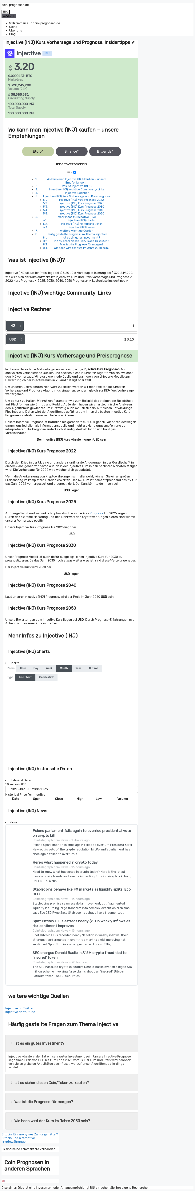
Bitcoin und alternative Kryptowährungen (18, 1139)
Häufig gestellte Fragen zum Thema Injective (76, 234)
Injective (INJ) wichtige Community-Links (76, 189)
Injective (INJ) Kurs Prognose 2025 (81, 203)
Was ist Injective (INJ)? (77, 186)
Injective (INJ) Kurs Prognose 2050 (81, 213)
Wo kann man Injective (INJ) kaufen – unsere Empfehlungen (76, 180)
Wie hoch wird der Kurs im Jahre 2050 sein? (81, 248)
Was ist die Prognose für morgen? (81, 244)
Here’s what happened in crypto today (65, 862)
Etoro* (38, 151)
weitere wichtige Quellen (76, 230)
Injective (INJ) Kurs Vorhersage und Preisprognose (76, 196)
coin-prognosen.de (15, 5)
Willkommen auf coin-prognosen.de (34, 23)
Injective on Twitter (19, 1008)
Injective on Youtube (20, 1012)
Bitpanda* (105, 151)
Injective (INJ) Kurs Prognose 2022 (81, 199)
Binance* (71, 151)
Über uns (15, 30)
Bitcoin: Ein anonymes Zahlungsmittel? (30, 1134)
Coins (13, 27)
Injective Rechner (77, 193)
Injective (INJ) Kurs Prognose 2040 (81, 210)
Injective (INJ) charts (81, 220)
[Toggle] (74, 172)
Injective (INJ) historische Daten (81, 224)
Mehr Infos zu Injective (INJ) (77, 217)
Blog (12, 34)
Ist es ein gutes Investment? (81, 237)
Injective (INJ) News (82, 227)
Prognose (96, 513)
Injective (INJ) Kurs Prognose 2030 (81, 206)
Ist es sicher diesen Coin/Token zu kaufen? (81, 241)
